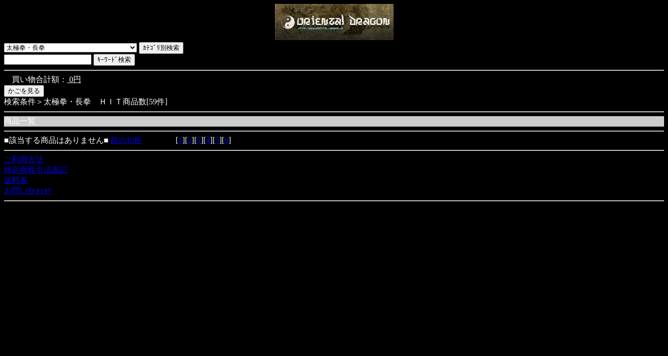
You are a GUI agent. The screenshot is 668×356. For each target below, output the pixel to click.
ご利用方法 (24, 159)
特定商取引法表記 (35, 170)
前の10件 (126, 140)
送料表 (16, 180)
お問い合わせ (27, 190)
